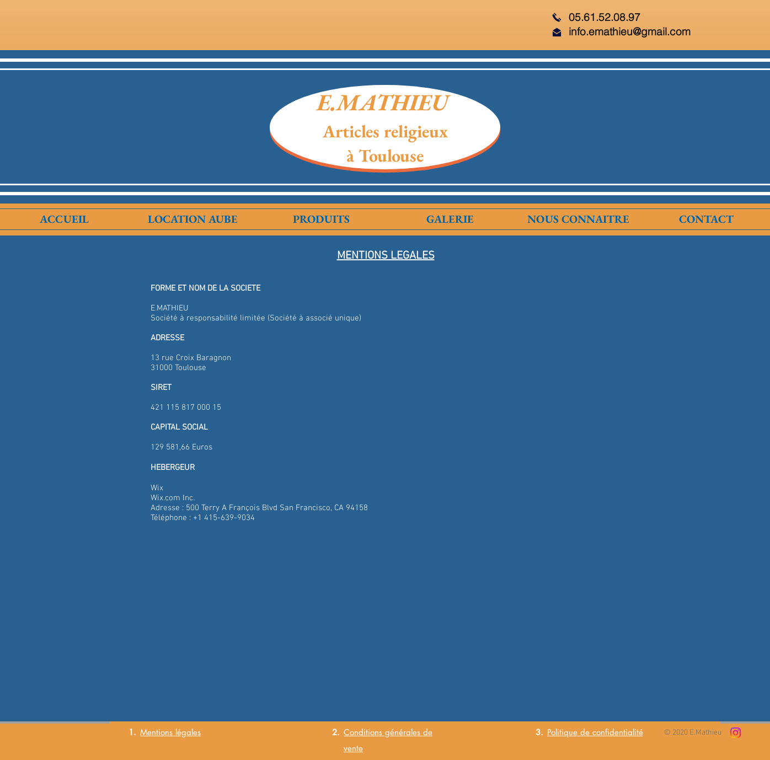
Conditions (363, 732)
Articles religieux (385, 131)
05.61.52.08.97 (604, 17)
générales (401, 732)
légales (187, 732)
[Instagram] (735, 733)
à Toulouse (385, 155)
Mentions (156, 732)
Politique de (569, 732)
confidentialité (617, 732)
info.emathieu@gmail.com (630, 31)
